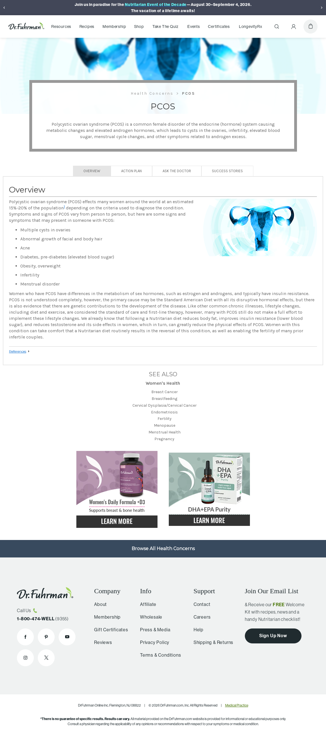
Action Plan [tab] (131, 171)
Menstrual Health (164, 432)
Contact (199, 604)
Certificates (219, 26)
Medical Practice (236, 705)
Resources (61, 26)
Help (196, 629)
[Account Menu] (294, 26)
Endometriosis (164, 412)
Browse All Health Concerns (163, 548)
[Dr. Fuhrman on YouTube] (67, 636)
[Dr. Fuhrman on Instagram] (25, 657)
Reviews (101, 642)
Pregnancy (164, 439)
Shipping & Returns (211, 642)
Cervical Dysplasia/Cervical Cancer (164, 405)
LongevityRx (250, 26)
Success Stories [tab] (227, 171)
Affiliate (146, 604)
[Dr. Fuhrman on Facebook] (25, 636)
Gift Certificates (109, 629)
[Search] (277, 26)
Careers (200, 617)
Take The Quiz (165, 26)
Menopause (164, 425)
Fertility (165, 418)
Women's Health (163, 383)
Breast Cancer (164, 391)
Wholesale (149, 617)
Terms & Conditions (158, 655)
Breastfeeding (164, 398)
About (98, 604)
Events (193, 26)
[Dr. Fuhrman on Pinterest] (46, 636)
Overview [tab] (91, 171)
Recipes (87, 26)
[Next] (322, 7)
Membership (114, 26)
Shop (139, 26)
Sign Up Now (273, 635)
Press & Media (153, 629)
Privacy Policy (152, 642)
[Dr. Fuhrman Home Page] (26, 26)
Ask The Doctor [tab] (177, 171)
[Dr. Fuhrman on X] (46, 657)
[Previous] (4, 7)
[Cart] (310, 26)
